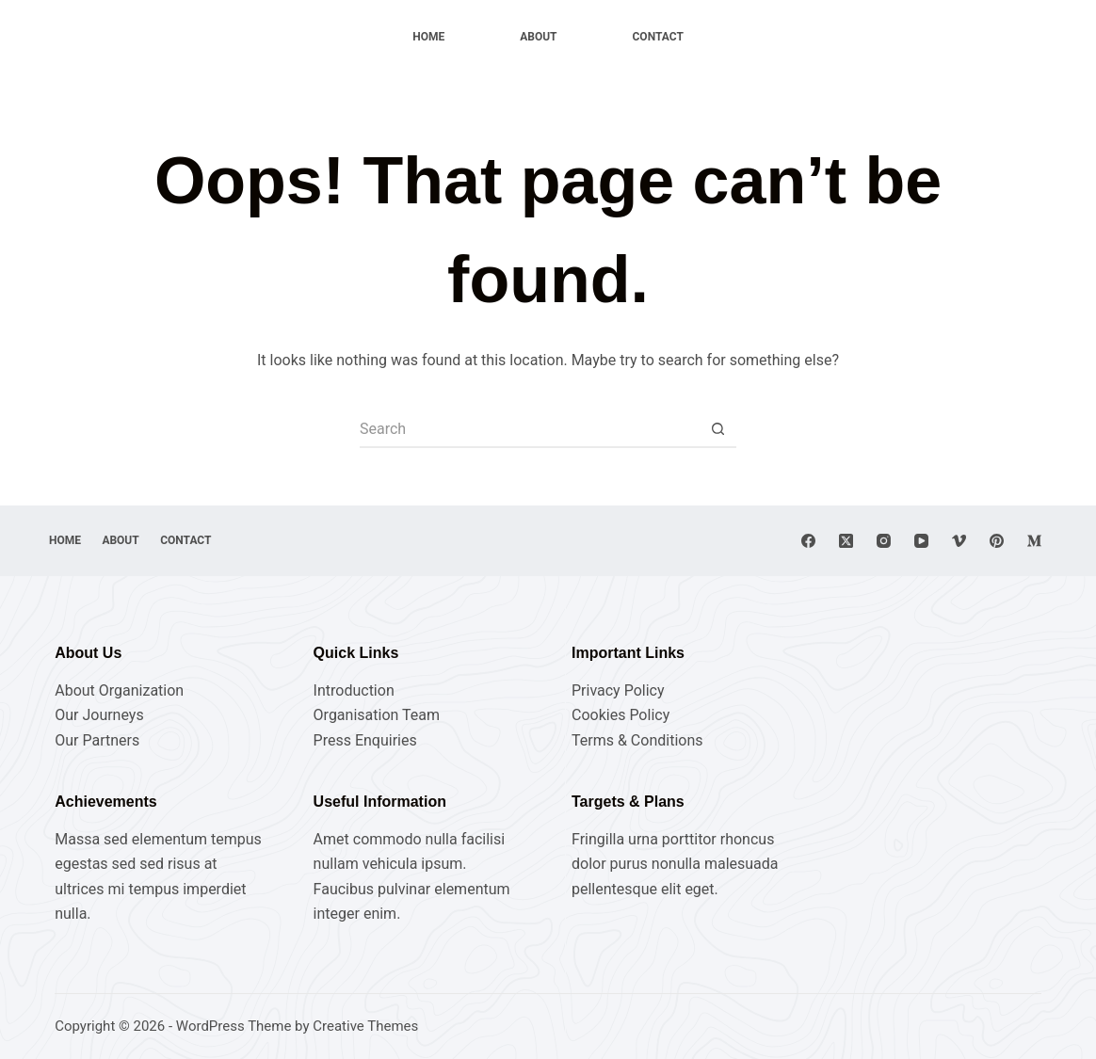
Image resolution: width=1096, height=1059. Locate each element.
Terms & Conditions (637, 740)
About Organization (119, 690)
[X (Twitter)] (846, 541)
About (538, 36)
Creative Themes (365, 1026)
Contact (658, 36)
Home (428, 36)
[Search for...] (529, 429)
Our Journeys (99, 715)
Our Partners (97, 740)
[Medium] (1034, 541)
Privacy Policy (618, 690)
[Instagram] (884, 541)
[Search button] (717, 429)
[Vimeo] (959, 541)
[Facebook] (808, 541)
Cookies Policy (620, 715)
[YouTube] (921, 541)
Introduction (354, 690)
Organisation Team (377, 715)
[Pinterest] (997, 541)
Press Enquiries (365, 740)
